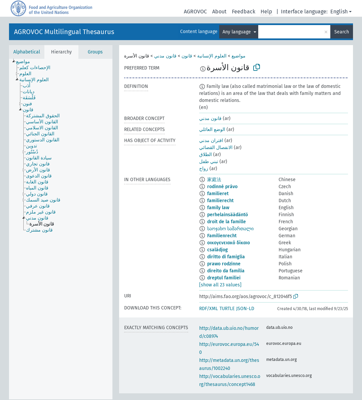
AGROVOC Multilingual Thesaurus (64, 32)
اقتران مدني (211, 140)
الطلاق (205, 154)
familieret (218, 193)
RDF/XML (208, 308)
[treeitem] (26, 62)
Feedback (243, 11)
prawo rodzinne (224, 264)
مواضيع (239, 56)
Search (341, 32)
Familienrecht (222, 236)
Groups (95, 52)
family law (218, 208)
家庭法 (214, 179)
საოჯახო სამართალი (230, 229)
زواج (203, 168)
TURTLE (227, 308)
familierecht (220, 201)
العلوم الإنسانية (212, 56)
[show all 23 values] (220, 285)
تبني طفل (208, 161)
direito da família (226, 271)
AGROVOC (195, 11)
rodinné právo (222, 186)
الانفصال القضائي (216, 147)
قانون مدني (165, 56)
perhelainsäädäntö (227, 215)
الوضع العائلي (212, 129)
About (219, 11)
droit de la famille (226, 222)
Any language (237, 32)
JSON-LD (245, 308)
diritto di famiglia (226, 257)
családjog (217, 250)
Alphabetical (26, 52)
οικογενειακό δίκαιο (228, 243)
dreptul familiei (224, 278)
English (339, 11)
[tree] (60, 229)
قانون (187, 56)
